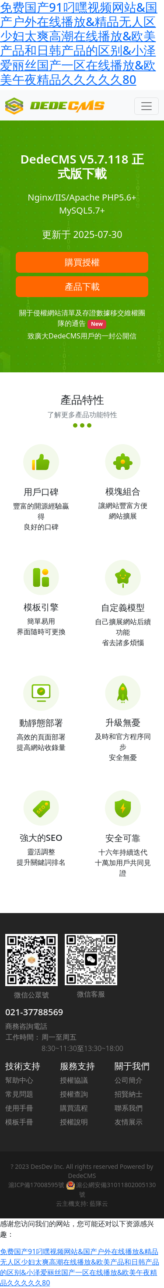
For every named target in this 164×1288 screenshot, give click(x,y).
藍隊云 (99, 1203)
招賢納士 (129, 1094)
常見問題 (19, 1094)
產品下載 (82, 286)
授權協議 (74, 1080)
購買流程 (74, 1108)
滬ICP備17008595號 (36, 1185)
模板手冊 (19, 1122)
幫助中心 (19, 1080)
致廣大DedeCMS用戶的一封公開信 (82, 336)
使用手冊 (19, 1108)
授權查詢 (74, 1094)
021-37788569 (34, 1012)
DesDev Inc (47, 1166)
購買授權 (82, 262)
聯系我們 (129, 1108)
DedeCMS (82, 1175)
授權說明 (74, 1122)
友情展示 (129, 1122)
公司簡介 (129, 1080)
